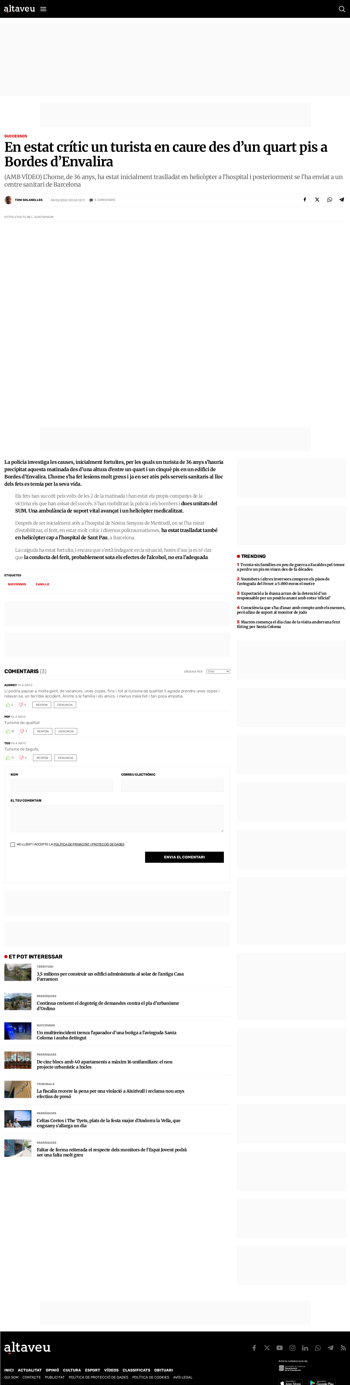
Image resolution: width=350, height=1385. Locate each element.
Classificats (136, 1370)
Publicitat (55, 1377)
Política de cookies (150, 1377)
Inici (9, 1370)
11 (12, 757)
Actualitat (30, 1370)
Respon (42, 705)
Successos (15, 136)
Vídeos (111, 1370)
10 (12, 731)
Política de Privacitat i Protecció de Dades (89, 844)
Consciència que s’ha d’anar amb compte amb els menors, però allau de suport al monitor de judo (291, 610)
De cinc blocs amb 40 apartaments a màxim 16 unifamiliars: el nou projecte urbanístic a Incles (104, 1064)
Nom (14, 774)
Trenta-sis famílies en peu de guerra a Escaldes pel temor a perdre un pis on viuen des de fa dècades (291, 567)
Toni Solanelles (28, 200)
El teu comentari (26, 800)
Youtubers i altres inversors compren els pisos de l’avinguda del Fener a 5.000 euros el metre (283, 581)
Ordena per (193, 671)
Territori (45, 966)
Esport (92, 1370)
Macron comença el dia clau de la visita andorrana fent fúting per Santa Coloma (288, 624)
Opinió (52, 1370)
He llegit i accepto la (67, 844)
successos (17, 584)
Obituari (163, 1370)
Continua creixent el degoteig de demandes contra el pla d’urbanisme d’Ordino (108, 1006)
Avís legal (182, 1377)
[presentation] (52, 866)
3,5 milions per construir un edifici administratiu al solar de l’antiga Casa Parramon (110, 976)
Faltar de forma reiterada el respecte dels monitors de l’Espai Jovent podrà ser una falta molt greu (112, 1152)
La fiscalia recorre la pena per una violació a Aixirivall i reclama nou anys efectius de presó (110, 1094)
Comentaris (104, 200)
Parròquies (46, 996)
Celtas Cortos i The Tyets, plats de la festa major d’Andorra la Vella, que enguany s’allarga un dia (108, 1123)
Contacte (31, 1377)
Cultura (72, 1370)
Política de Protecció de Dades (98, 1377)
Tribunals (45, 1084)
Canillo (42, 584)
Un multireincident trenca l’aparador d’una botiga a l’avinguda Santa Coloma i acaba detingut (106, 1035)
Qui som (11, 1377)
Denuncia (65, 705)
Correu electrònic (138, 774)
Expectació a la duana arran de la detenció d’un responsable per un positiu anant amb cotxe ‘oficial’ (284, 595)
